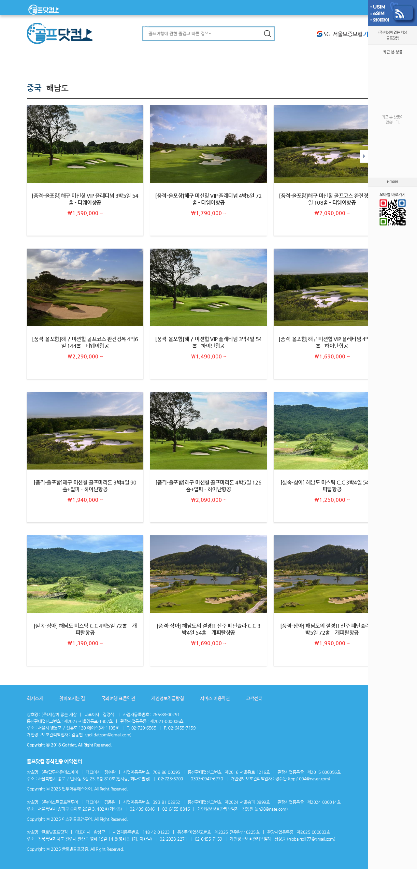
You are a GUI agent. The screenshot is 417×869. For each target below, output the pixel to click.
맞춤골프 (119, 26)
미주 (95, 26)
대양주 (73, 26)
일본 (61, 26)
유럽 (105, 26)
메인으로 (46, 9)
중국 (85, 26)
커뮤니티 (139, 26)
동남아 (48, 26)
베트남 (34, 26)
